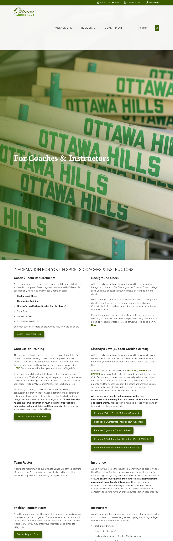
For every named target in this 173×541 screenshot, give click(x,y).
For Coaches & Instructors (35, 160)
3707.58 (142, 370)
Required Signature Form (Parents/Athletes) (116, 447)
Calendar (105, 2)
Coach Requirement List (29, 334)
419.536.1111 (154, 2)
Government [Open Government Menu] (113, 27)
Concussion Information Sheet (32, 416)
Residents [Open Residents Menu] (88, 27)
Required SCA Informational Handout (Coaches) (118, 421)
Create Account (135, 2)
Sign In (118, 2)
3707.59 (95, 374)
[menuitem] (63, 28)
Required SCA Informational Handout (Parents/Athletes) (122, 439)
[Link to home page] (24, 28)
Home (17, 160)
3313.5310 (131, 370)
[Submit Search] (157, 28)
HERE (17, 368)
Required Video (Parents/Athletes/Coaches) (116, 413)
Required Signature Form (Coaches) (112, 430)
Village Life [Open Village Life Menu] (63, 27)
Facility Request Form (28, 534)
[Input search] (146, 28)
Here (93, 325)
